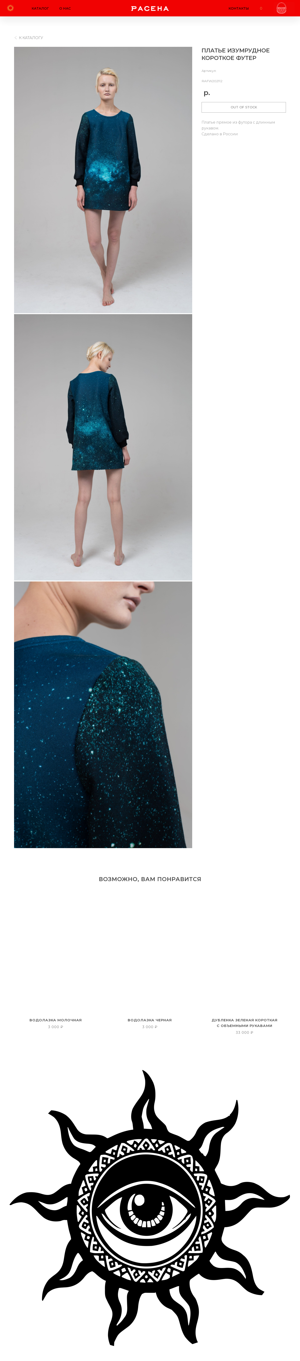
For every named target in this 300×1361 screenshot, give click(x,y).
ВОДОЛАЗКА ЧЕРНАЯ (150, 1020)
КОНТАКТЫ (239, 8)
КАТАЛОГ (40, 8)
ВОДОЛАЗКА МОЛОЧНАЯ (56, 1020)
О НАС (65, 8)
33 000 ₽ (244, 1032)
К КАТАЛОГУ (31, 38)
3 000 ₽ (55, 1026)
